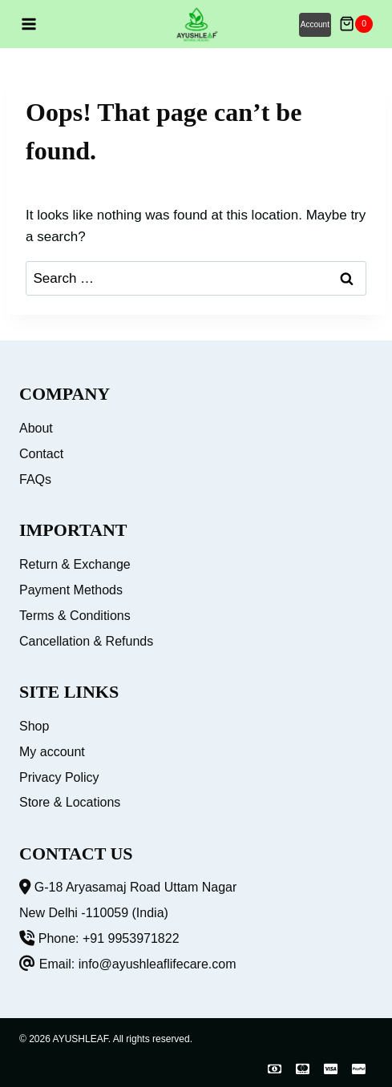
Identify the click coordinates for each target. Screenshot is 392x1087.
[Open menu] (28, 24)
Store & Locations (69, 802)
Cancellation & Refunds (86, 641)
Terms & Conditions (75, 615)
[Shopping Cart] (356, 24)
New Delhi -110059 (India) (93, 913)
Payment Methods (71, 590)
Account (315, 24)
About (36, 428)
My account (52, 752)
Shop (34, 726)
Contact (41, 454)
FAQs (35, 479)
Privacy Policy (59, 777)
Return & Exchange (75, 564)
